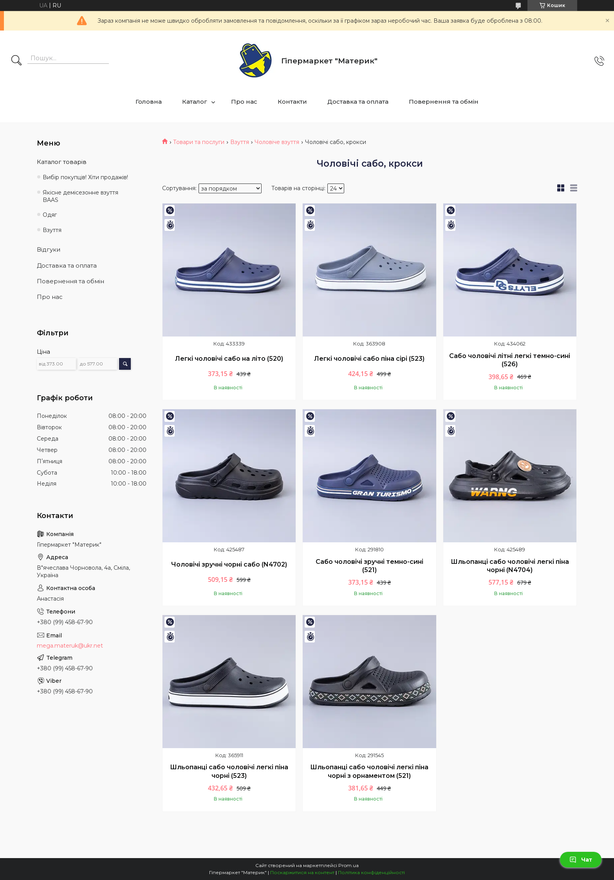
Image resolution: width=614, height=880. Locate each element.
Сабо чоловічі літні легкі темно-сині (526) (509, 360)
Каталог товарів (62, 162)
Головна (148, 101)
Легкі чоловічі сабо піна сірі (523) (369, 358)
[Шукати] (16, 61)
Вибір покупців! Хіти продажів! (85, 177)
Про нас (244, 101)
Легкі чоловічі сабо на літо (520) (229, 358)
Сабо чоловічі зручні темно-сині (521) (369, 566)
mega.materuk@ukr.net (70, 645)
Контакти (292, 101)
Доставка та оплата (357, 101)
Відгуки (48, 249)
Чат (580, 859)
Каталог (194, 101)
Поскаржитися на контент (302, 872)
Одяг (50, 214)
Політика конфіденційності (371, 872)
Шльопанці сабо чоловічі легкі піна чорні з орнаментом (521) (369, 771)
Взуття (239, 142)
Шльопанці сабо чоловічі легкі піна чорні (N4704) (510, 566)
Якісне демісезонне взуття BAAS (80, 196)
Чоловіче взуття (277, 142)
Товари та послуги (198, 142)
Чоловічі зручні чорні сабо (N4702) (229, 564)
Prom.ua (348, 865)
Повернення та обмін (444, 101)
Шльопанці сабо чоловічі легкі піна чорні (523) (229, 771)
